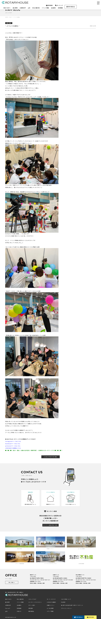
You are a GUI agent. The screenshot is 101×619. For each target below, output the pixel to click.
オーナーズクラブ (51, 598)
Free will (7, 608)
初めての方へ (7, 8)
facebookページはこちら (12, 443)
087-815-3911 (81, 579)
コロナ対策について (66, 598)
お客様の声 (23, 8)
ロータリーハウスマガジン (35, 601)
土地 (29, 8)
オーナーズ (59, 5)
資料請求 (49, 5)
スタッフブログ (32, 598)
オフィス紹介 (32, 604)
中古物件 (63, 601)
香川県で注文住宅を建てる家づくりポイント (72, 604)
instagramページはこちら (13, 441)
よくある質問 (50, 608)
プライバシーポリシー (66, 608)
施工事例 (15, 8)
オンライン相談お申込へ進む (50, 524)
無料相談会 (70, 6)
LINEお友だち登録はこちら (13, 448)
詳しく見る (12, 582)
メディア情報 (50, 611)
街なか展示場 (36, 8)
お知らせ (19, 611)
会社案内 (53, 8)
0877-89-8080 (58, 579)
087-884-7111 (36, 579)
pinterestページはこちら (12, 445)
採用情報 (60, 8)
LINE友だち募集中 (51, 601)
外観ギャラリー (51, 604)
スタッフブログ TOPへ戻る (50, 456)
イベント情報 (45, 8)
